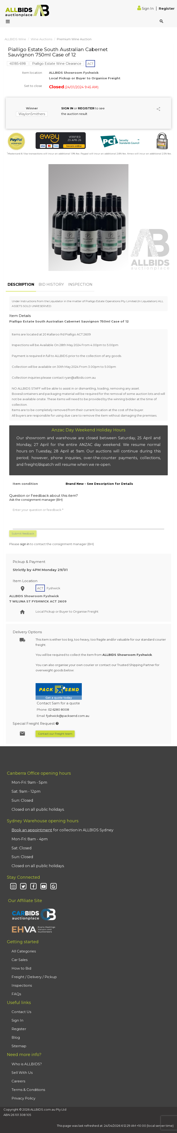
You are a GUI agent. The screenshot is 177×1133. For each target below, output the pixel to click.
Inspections (22, 985)
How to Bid (21, 968)
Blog (16, 1037)
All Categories (24, 951)
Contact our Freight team (55, 733)
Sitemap (19, 1046)
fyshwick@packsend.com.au (67, 716)
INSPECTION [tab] (80, 284)
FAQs (16, 994)
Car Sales (19, 960)
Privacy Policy (23, 1098)
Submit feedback (23, 533)
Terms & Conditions (28, 1089)
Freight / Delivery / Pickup (34, 977)
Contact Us (21, 1012)
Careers (18, 1081)
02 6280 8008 (58, 709)
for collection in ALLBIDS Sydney (62, 830)
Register (167, 8)
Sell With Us (22, 1072)
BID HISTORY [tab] (51, 284)
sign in (24, 544)
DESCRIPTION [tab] (21, 284)
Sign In (146, 8)
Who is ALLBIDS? (27, 1064)
